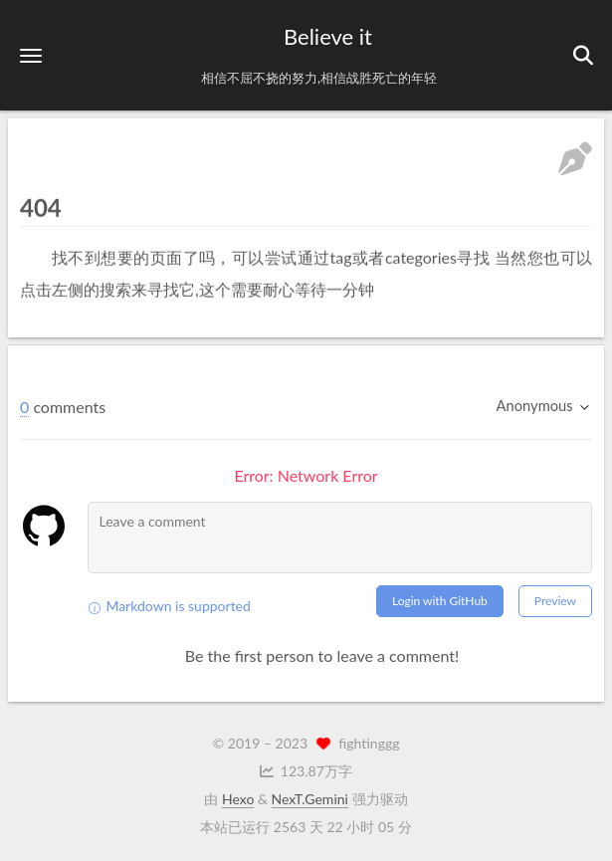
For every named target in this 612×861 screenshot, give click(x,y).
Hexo (238, 798)
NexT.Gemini (310, 798)
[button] (31, 55)
